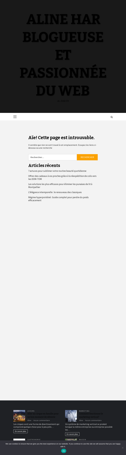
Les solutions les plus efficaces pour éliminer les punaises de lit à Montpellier (60, 186)
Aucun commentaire (41, 420)
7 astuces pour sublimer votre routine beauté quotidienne (57, 170)
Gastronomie (34, 440)
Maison (82, 440)
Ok (64, 451)
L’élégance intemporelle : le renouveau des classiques (55, 192)
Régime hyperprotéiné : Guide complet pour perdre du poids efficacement (58, 199)
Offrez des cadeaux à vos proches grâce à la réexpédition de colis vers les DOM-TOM (62, 177)
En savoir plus (20, 431)
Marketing (84, 411)
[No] (122, 447)
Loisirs (31, 411)
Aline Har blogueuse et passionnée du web (63, 55)
